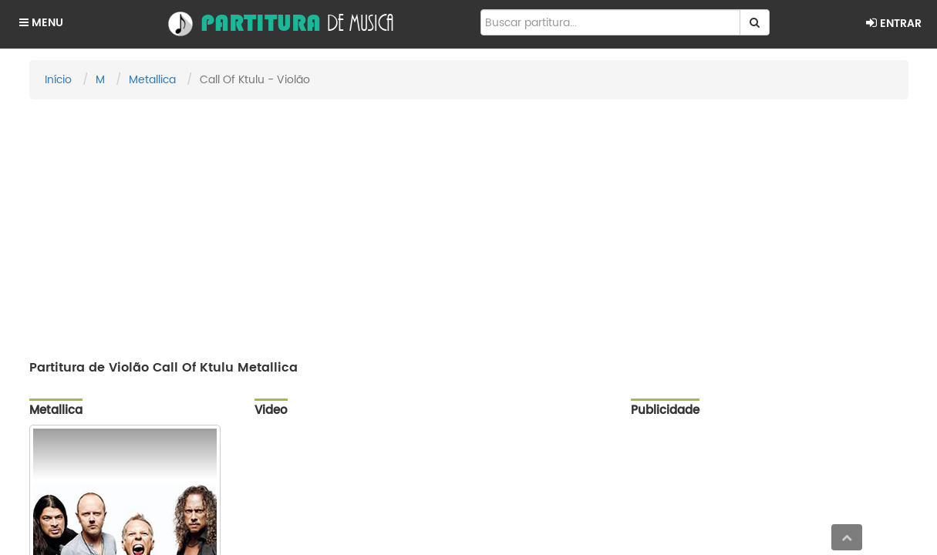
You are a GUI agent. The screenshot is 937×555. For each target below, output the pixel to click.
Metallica (152, 80)
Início (58, 80)
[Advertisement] (468, 223)
